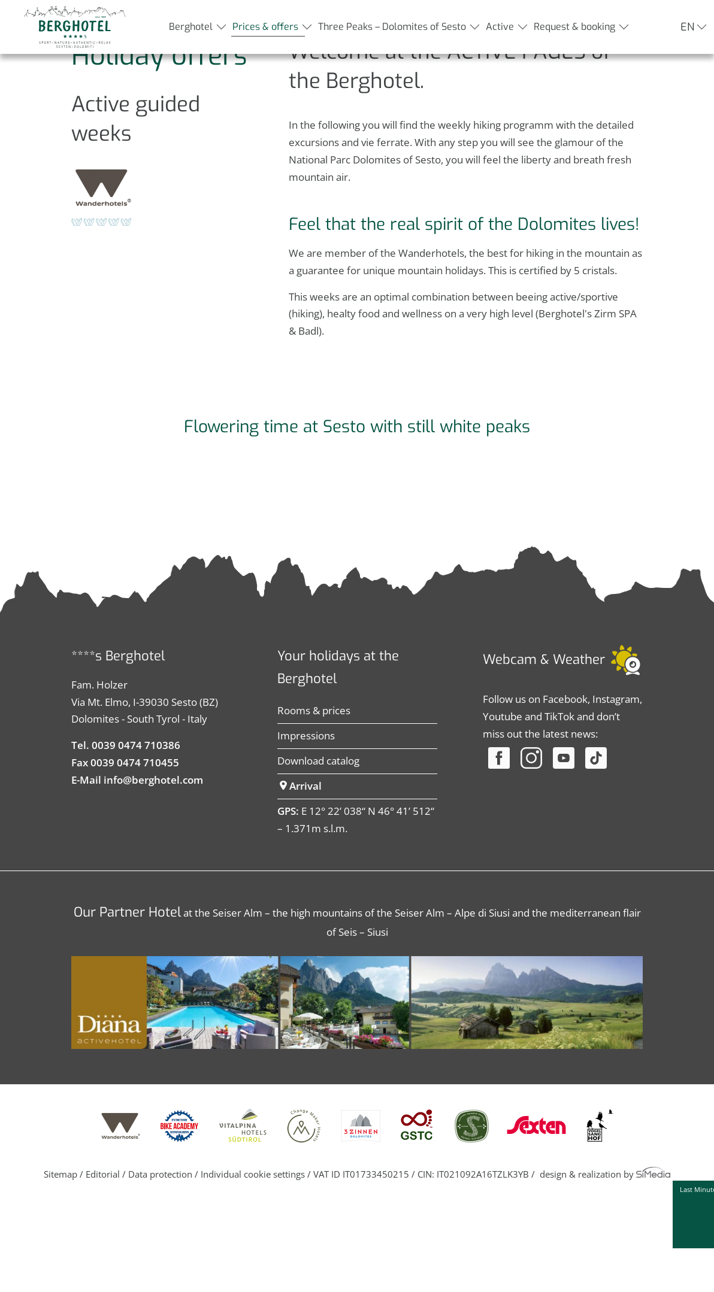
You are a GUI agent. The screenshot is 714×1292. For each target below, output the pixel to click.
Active (500, 26)
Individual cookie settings (253, 1264)
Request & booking (574, 26)
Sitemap (60, 1264)
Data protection (160, 1264)
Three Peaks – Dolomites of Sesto (392, 26)
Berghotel (191, 26)
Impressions (306, 825)
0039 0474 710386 (136, 835)
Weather (579, 749)
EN (687, 27)
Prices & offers (265, 26)
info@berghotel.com (153, 870)
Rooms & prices (313, 800)
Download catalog (318, 850)
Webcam (510, 749)
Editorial (103, 1264)
